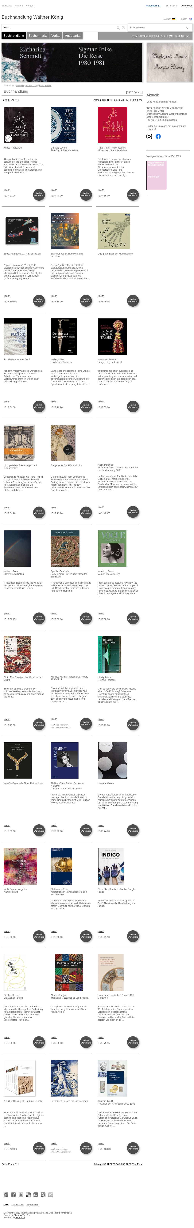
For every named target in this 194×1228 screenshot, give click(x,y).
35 (120, 100)
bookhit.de (20, 1217)
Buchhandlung (13, 35)
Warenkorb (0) (153, 5)
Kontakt (30, 5)
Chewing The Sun (22, 1215)
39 (133, 100)
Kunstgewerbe (45, 85)
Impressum (32, 1204)
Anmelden (186, 5)
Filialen (19, 5)
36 (123, 100)
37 (127, 100)
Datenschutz (17, 1204)
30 (104, 100)
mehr (7, 190)
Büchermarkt (38, 35)
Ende (139, 100)
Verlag (55, 35)
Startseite (7, 5)
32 (111, 100)
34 (117, 100)
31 (108, 100)
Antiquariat (73, 35)
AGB (6, 1204)
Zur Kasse (171, 5)
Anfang (97, 100)
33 (114, 100)
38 (130, 100)
